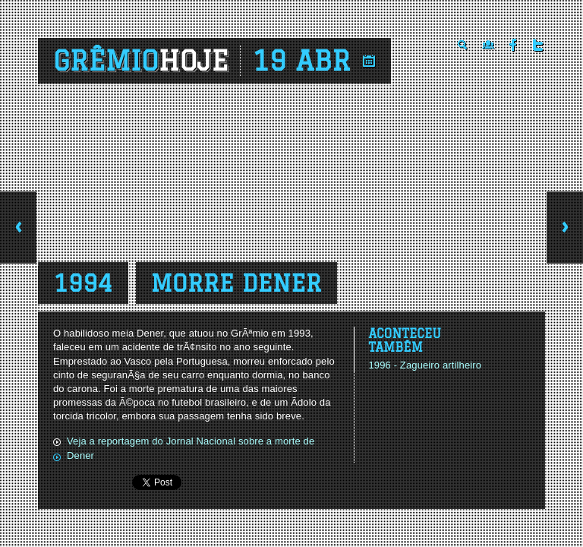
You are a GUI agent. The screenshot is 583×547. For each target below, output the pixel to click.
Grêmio (140, 61)
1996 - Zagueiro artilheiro (424, 365)
